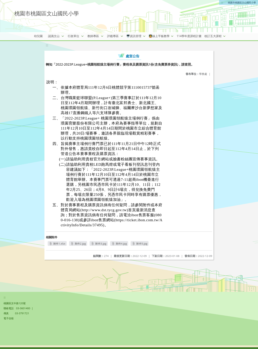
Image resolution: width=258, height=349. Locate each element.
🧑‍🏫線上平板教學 (159, 36)
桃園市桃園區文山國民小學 (242, 2)
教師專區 (93, 36)
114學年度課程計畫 (189, 36)
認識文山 (53, 36)
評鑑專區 (113, 36)
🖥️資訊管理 (133, 36)
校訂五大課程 (213, 36)
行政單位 (73, 36)
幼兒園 (38, 36)
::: (222, 2)
